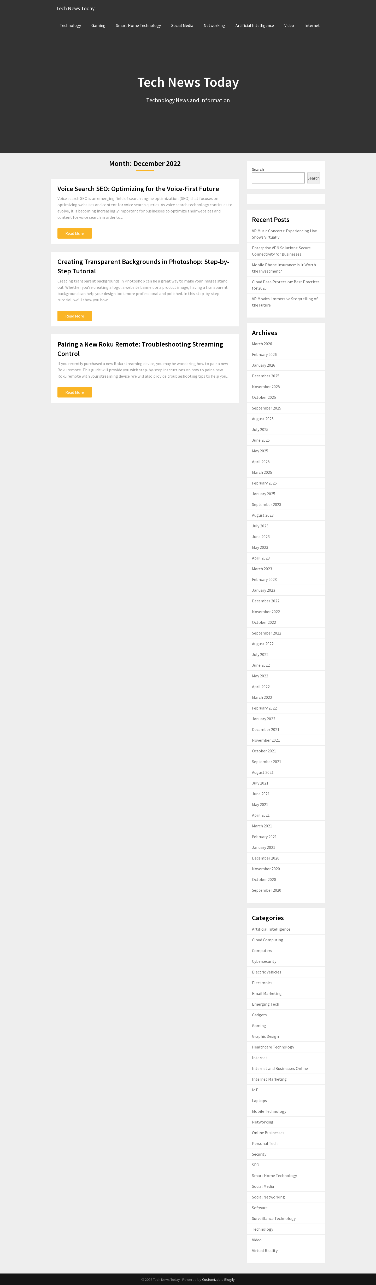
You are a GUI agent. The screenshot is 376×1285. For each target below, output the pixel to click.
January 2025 (263, 493)
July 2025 (260, 429)
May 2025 (260, 450)
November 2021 (266, 740)
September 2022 (266, 633)
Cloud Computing (267, 939)
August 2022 (263, 643)
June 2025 (261, 440)
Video (289, 25)
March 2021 (262, 825)
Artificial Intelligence (255, 25)
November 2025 (266, 386)
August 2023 (263, 515)
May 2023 (260, 547)
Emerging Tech (265, 1004)
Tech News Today (75, 8)
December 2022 (265, 600)
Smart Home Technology (138, 25)
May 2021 (260, 804)
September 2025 (266, 408)
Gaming (98, 25)
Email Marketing (267, 993)
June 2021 (261, 793)
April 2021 (261, 815)
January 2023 (263, 590)
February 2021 (264, 836)
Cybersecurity (264, 961)
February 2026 (264, 354)
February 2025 (264, 483)
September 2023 (266, 504)
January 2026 (263, 365)
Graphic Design (265, 1036)
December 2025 (265, 375)
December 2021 (265, 729)
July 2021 (260, 783)
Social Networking (268, 1197)
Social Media (182, 25)
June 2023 (261, 536)
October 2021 (264, 750)
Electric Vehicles (266, 972)
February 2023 (264, 579)
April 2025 (261, 461)
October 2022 (264, 622)
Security (259, 1154)
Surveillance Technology (274, 1218)
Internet (312, 25)
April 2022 (261, 686)
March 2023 (262, 568)
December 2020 (265, 858)
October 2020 (264, 879)
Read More (74, 233)
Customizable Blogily (218, 1279)
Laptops (259, 1100)
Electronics (262, 982)
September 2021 (266, 761)
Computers (262, 950)
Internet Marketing (269, 1079)
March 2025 (262, 472)
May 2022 (260, 675)
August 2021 (263, 772)
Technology (70, 25)
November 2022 (266, 611)
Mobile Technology (269, 1111)
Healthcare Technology (273, 1047)
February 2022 (264, 708)
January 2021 (263, 847)
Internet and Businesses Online (280, 1068)
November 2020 (266, 868)
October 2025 (264, 397)
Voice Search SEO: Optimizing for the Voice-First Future (138, 188)
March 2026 (262, 343)
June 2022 (261, 665)
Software (260, 1207)
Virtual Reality (265, 1250)
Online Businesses (268, 1132)
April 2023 (261, 558)
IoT (255, 1089)
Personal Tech (265, 1143)
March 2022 (262, 697)
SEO (255, 1164)
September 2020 (266, 890)
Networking (214, 25)
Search (258, 169)
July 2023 (260, 525)
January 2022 (263, 718)
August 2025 (263, 418)
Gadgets (259, 1014)
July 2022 (260, 654)
